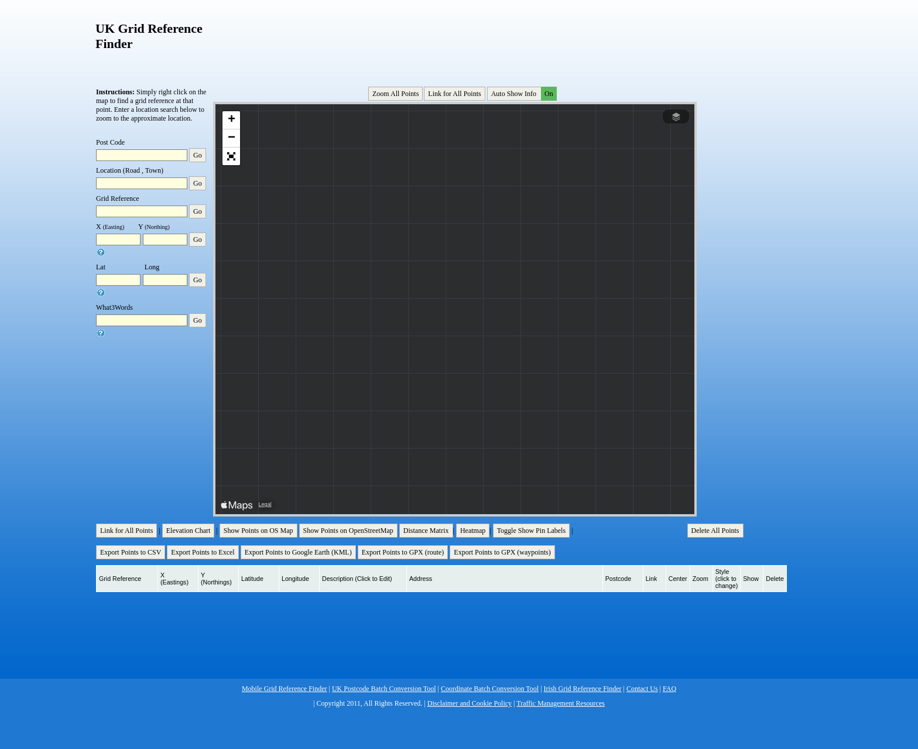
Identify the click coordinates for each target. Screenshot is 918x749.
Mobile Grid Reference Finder (284, 689)
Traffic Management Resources (560, 703)
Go (197, 155)
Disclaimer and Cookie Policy (469, 703)
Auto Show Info (522, 94)
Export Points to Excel (202, 552)
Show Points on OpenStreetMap (348, 530)
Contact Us (642, 689)
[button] (231, 120)
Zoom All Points (395, 94)
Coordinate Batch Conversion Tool (490, 689)
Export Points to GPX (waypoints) (502, 552)
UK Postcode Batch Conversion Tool (384, 689)
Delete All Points (715, 530)
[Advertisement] (456, 40)
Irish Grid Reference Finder (583, 689)
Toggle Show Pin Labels (531, 530)
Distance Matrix (426, 530)
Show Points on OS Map (258, 530)
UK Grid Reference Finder (149, 36)
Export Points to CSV (130, 552)
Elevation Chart (188, 530)
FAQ (669, 689)
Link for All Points (454, 94)
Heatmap (472, 530)
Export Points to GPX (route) (403, 552)
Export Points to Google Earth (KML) (298, 552)
